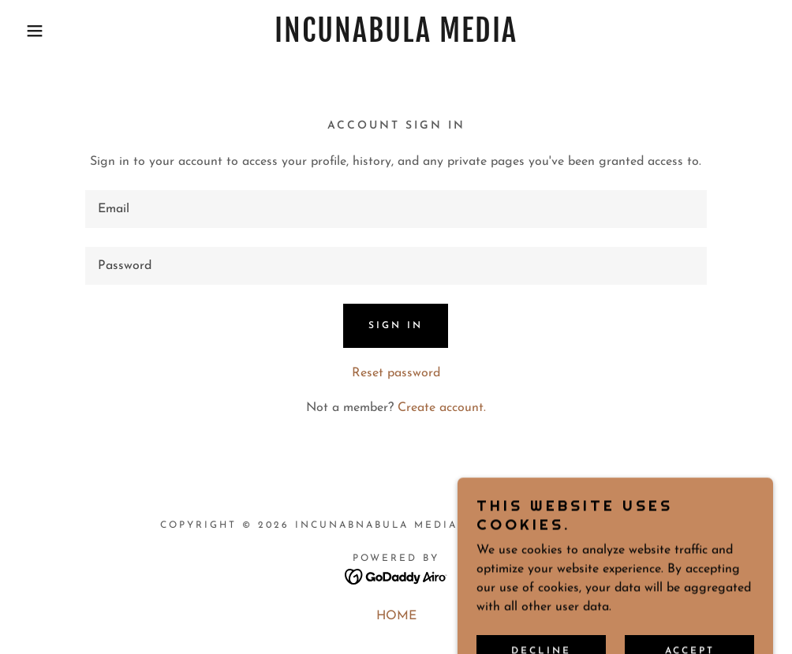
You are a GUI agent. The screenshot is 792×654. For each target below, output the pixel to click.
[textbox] (396, 209)
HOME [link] (396, 616)
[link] (395, 38)
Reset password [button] (396, 373)
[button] (39, 31)
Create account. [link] (442, 408)
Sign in (395, 326)
